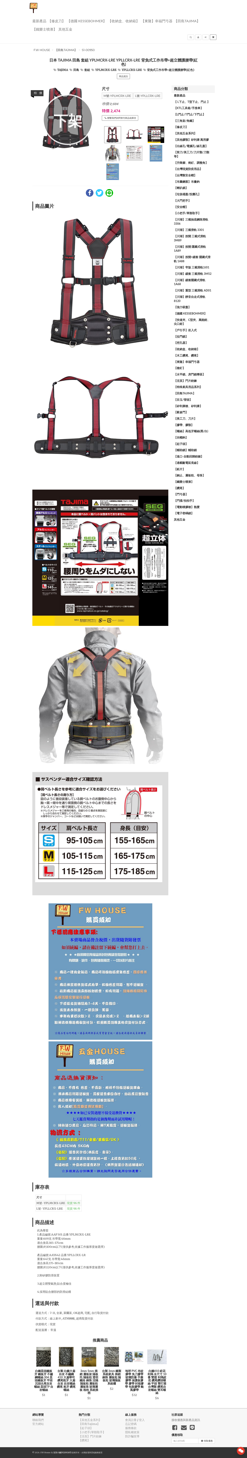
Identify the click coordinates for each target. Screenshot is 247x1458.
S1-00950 (88, 50)
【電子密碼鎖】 (184, 513)
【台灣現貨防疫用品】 (188, 169)
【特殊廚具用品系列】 (188, 387)
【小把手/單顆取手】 (187, 213)
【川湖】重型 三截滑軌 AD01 (192, 290)
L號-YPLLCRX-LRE (147, 96)
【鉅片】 (179, 469)
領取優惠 (207, 1440)
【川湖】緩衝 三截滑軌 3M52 (192, 273)
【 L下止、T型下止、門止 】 (192, 102)
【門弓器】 (181, 494)
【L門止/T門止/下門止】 (189, 114)
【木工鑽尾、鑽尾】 (187, 355)
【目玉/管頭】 (183, 399)
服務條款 (131, 1428)
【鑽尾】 (179, 488)
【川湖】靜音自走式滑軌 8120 (189, 299)
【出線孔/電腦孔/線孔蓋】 (191, 146)
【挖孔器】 (181, 342)
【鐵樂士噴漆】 (44, 29)
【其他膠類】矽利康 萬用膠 (191, 139)
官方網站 (38, 1424)
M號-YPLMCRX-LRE (117, 96)
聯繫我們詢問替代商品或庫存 (120, 118)
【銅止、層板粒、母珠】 (189, 475)
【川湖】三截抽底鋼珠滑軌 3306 (191, 221)
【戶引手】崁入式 (185, 330)
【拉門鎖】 (181, 336)
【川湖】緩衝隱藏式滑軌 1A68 (189, 282)
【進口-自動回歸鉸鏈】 (189, 456)
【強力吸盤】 (182, 307)
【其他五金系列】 (185, 133)
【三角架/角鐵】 (184, 120)
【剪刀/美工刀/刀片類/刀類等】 (191, 154)
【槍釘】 (179, 368)
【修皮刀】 (56, 21)
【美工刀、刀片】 (185, 418)
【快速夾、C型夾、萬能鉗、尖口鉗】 (192, 322)
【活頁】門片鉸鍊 (185, 380)
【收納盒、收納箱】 (123, 21)
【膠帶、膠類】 (184, 425)
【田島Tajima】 (187, 21)
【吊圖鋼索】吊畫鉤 (187, 181)
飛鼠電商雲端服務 (91, 1452)
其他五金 (65, 29)
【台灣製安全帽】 (185, 175)
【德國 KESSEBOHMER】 (87, 21)
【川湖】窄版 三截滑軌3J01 (191, 267)
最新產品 (39, 21)
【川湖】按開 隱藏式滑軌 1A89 (190, 249)
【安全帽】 (181, 207)
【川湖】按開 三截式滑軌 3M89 (190, 238)
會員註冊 (131, 1420)
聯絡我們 (38, 1420)
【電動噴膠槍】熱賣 (187, 507)
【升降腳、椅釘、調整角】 (191, 162)
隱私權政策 (132, 1432)
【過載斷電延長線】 (187, 462)
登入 (142, 1420)
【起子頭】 (181, 444)
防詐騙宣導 (132, 1436)
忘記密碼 (131, 1424)
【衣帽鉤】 (181, 437)
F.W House (42, 50)
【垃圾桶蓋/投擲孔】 (187, 194)
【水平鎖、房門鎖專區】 (189, 374)
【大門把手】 (182, 200)
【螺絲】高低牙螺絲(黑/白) (191, 431)
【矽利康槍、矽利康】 (188, 406)
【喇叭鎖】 (181, 188)
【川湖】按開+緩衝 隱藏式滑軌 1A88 (192, 259)
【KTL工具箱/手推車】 (188, 108)
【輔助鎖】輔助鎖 (185, 450)
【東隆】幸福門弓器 (156, 21)
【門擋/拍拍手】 (184, 500)
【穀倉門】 (181, 412)
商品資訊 (123, 76)
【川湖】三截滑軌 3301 (189, 230)
